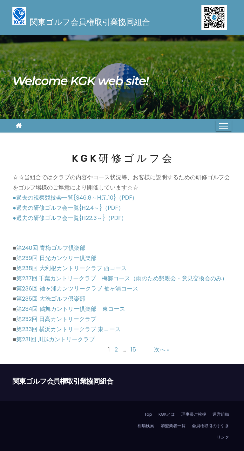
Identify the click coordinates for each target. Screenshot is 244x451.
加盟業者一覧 (173, 426)
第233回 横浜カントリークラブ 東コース (68, 329)
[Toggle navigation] (224, 125)
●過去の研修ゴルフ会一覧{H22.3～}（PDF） (70, 218)
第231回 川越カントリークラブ (55, 339)
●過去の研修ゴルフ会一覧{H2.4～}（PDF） (68, 208)
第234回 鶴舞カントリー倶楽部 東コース (70, 309)
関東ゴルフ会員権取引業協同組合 (62, 381)
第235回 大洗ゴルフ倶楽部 (50, 299)
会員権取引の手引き (210, 426)
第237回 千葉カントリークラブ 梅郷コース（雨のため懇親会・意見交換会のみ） (122, 278)
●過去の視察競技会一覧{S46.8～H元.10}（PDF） (75, 198)
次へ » (162, 349)
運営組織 (221, 414)
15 (133, 349)
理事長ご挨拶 (193, 414)
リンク (223, 437)
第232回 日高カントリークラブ (56, 319)
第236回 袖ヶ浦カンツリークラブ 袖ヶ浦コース (77, 288)
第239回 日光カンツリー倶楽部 (56, 258)
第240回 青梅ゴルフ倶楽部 (50, 248)
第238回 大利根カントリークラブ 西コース (71, 268)
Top (148, 414)
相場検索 (146, 426)
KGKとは (167, 414)
